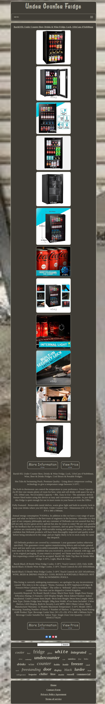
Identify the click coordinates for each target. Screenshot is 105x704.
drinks (21, 664)
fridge (39, 651)
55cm (89, 671)
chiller (43, 674)
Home (53, 685)
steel (17, 671)
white (61, 652)
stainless (72, 659)
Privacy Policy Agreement (53, 694)
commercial (84, 674)
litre (53, 674)
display (58, 670)
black (68, 670)
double (61, 675)
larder (80, 669)
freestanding (31, 669)
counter (44, 663)
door (47, 669)
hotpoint (33, 674)
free (79, 659)
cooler (19, 652)
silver (20, 659)
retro (90, 654)
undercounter (47, 657)
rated (88, 665)
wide (63, 659)
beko (86, 659)
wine (31, 664)
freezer (77, 664)
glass (49, 653)
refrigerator (21, 675)
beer (28, 653)
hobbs (57, 664)
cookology (28, 659)
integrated (78, 652)
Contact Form (53, 689)
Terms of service (53, 699)
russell (70, 674)
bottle (65, 664)
